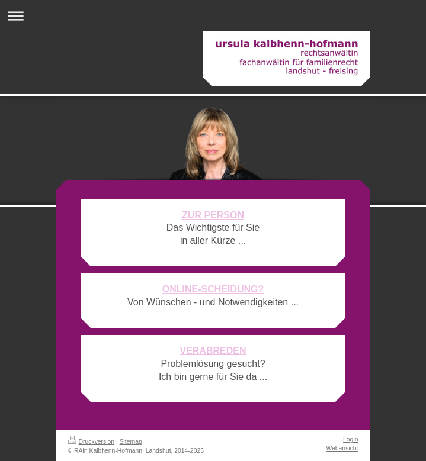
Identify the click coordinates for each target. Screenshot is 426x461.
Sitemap (131, 442)
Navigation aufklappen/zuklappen (213, 15)
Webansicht (342, 448)
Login (350, 439)
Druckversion (91, 442)
